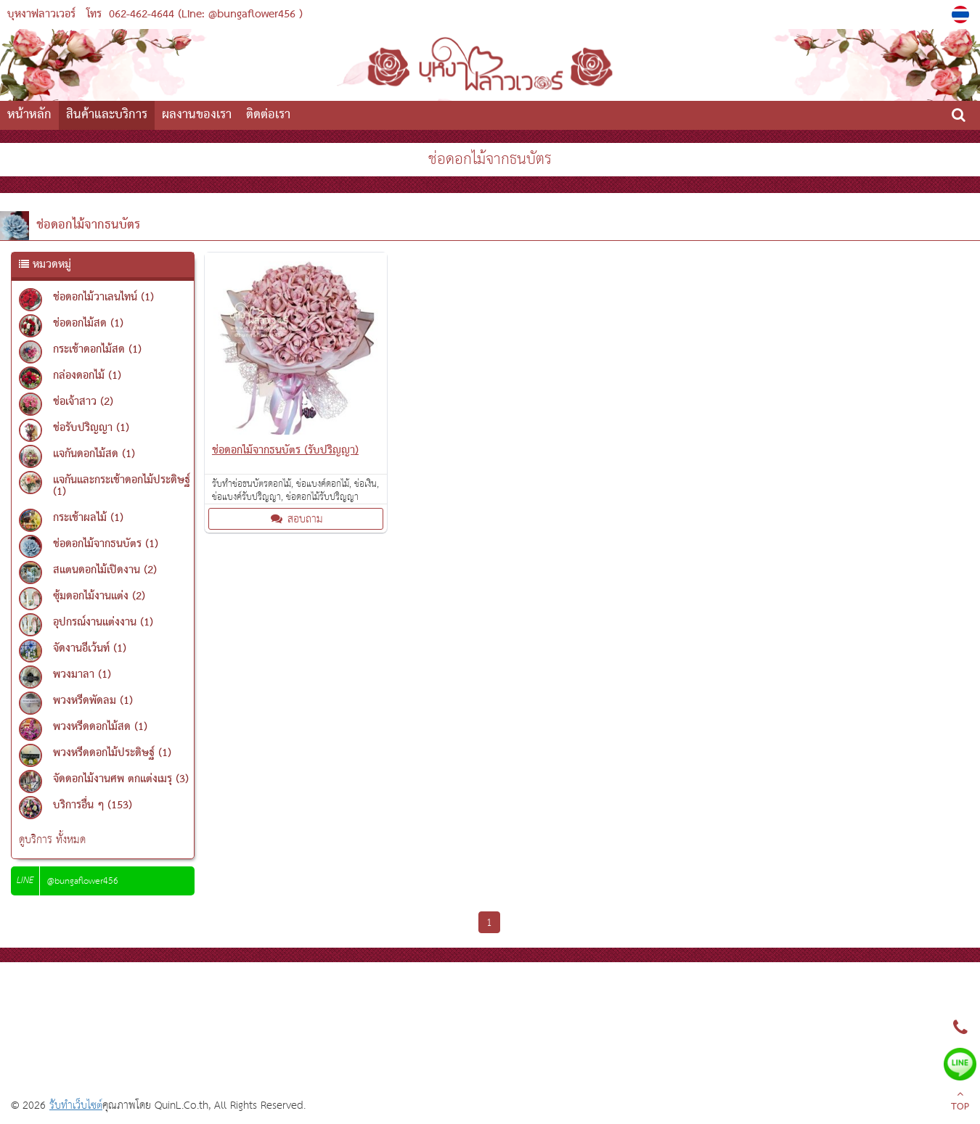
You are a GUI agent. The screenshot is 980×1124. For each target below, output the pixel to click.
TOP (960, 1102)
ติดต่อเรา (268, 115)
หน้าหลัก (29, 115)
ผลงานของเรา (197, 115)
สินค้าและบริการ (106, 115)
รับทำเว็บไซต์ (75, 1105)
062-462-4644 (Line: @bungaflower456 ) (206, 14)
